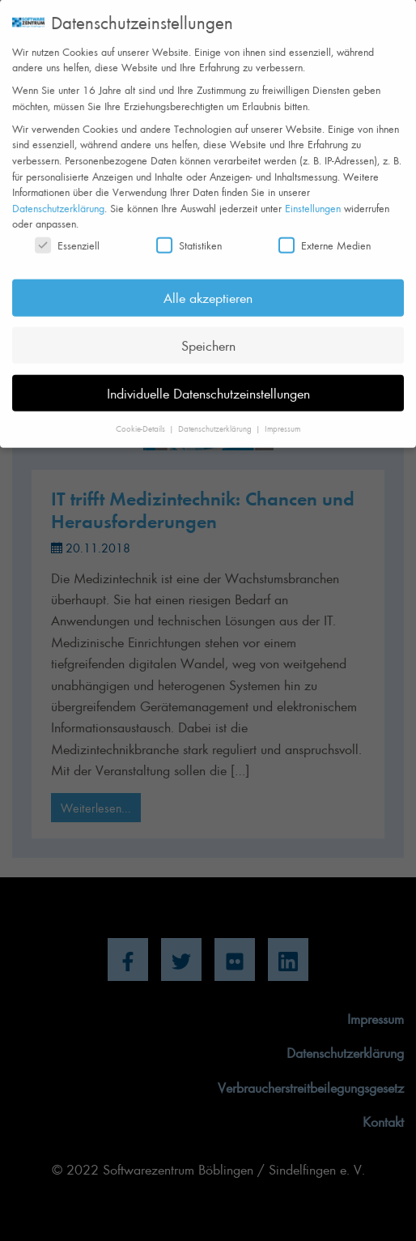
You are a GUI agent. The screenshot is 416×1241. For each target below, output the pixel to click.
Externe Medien (324, 232)
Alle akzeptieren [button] (208, 284)
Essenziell (67, 232)
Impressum (282, 415)
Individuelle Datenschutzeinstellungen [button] (208, 380)
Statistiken (189, 232)
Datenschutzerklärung (58, 195)
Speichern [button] (208, 332)
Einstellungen (313, 195)
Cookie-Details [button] (142, 415)
